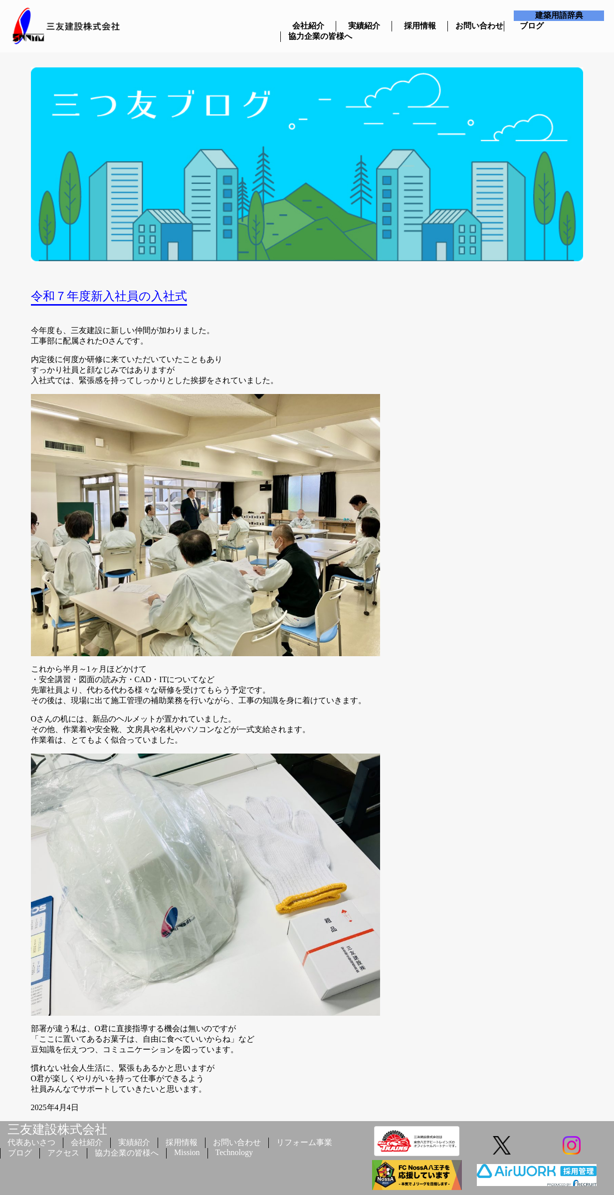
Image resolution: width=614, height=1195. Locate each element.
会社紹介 (308, 25)
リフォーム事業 (304, 1142)
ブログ (532, 25)
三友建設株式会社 (57, 1129)
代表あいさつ (31, 1142)
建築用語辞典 (559, 15)
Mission (187, 1152)
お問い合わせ (475, 25)
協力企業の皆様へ (308, 36)
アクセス (63, 1153)
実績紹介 (364, 25)
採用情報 (420, 25)
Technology (234, 1152)
